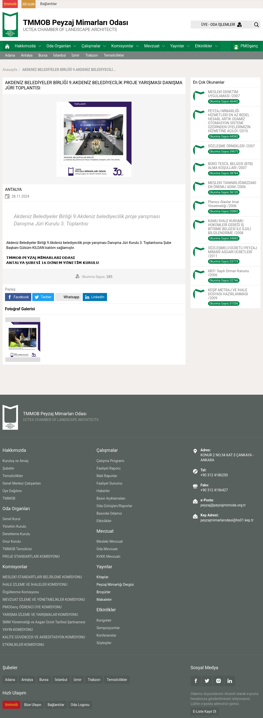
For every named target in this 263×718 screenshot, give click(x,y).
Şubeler (8, 468)
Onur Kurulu (11, 541)
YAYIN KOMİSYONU (17, 630)
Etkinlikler (206, 46)
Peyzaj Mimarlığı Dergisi (115, 585)
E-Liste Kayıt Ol (204, 711)
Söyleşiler (104, 643)
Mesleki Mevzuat (109, 541)
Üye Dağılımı (12, 491)
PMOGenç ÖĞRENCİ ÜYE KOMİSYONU (32, 607)
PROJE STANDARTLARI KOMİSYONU (31, 556)
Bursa (43, 55)
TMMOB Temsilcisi (17, 549)
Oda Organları (61, 46)
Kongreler (104, 620)
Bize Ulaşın (32, 705)
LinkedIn (94, 297)
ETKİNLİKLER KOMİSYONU (23, 645)
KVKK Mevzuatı (108, 556)
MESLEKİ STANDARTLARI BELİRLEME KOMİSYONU (42, 577)
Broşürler (103, 592)
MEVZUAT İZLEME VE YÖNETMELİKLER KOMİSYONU (43, 600)
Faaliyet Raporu (108, 468)
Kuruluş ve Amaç (15, 461)
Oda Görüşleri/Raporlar (114, 506)
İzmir (76, 55)
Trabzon (91, 55)
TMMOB (8, 498)
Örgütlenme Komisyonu (20, 592)
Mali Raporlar (106, 476)
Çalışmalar (94, 46)
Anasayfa (9, 70)
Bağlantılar (48, 4)
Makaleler (104, 600)
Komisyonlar (125, 46)
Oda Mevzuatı (107, 549)
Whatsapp (68, 297)
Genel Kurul (11, 519)
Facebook (18, 297)
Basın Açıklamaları (110, 498)
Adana (10, 55)
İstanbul (59, 55)
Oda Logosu (80, 705)
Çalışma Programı (110, 461)
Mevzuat (154, 46)
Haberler (103, 491)
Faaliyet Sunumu (109, 483)
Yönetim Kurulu (14, 526)
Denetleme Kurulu (16, 534)
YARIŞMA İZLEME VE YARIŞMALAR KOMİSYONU (40, 615)
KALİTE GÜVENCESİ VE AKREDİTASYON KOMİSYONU (43, 637)
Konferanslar (106, 635)
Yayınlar (180, 46)
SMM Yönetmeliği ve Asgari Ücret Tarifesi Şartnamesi (43, 622)
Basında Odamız (109, 513)
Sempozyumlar (108, 628)
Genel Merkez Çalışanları (21, 483)
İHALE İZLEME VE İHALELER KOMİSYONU (34, 585)
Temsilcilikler (114, 55)
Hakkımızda (28, 46)
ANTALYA (13, 189)
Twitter (43, 297)
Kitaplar (102, 577)
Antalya (26, 55)
